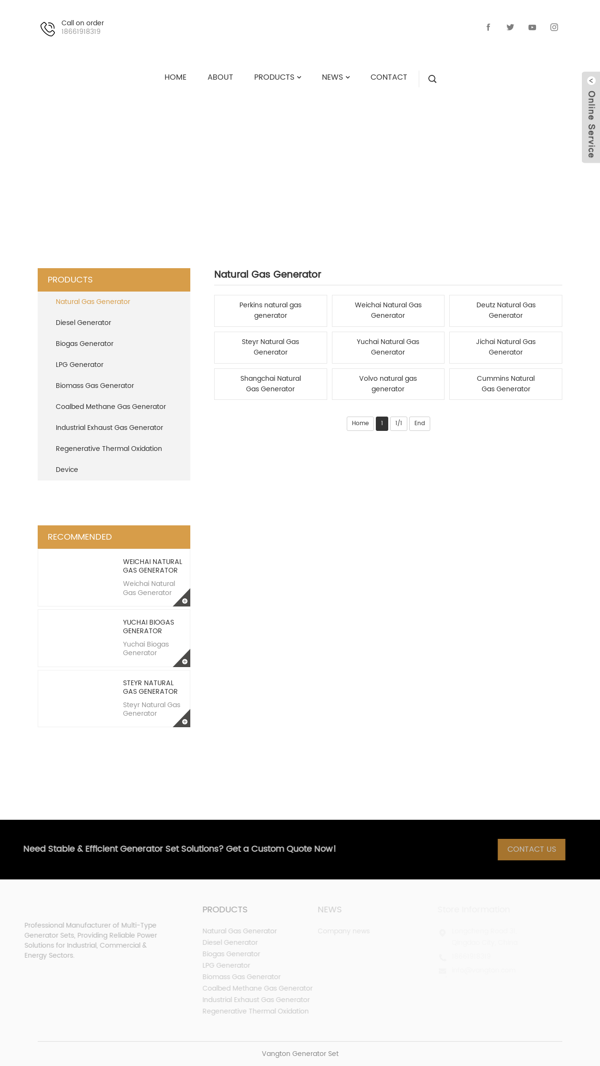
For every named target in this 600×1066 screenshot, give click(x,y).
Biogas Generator (85, 343)
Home (360, 423)
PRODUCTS (253, 164)
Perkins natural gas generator (270, 310)
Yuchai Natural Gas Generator (388, 347)
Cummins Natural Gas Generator (506, 384)
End (419, 423)
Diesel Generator (83, 322)
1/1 (398, 423)
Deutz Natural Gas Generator (506, 310)
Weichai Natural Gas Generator (152, 566)
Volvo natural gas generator (388, 384)
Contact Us (537, 849)
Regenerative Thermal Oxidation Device (109, 459)
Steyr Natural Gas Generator (150, 687)
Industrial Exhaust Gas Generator (109, 427)
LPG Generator (79, 364)
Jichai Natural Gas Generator (506, 347)
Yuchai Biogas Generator (148, 627)
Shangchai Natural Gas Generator (270, 384)
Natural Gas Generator (356, 164)
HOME (196, 164)
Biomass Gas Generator (95, 385)
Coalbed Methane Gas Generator (111, 406)
